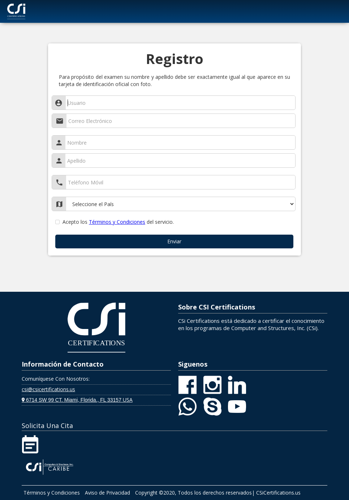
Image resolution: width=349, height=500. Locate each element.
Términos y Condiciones (117, 221)
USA (77, 399)
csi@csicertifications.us (48, 389)
